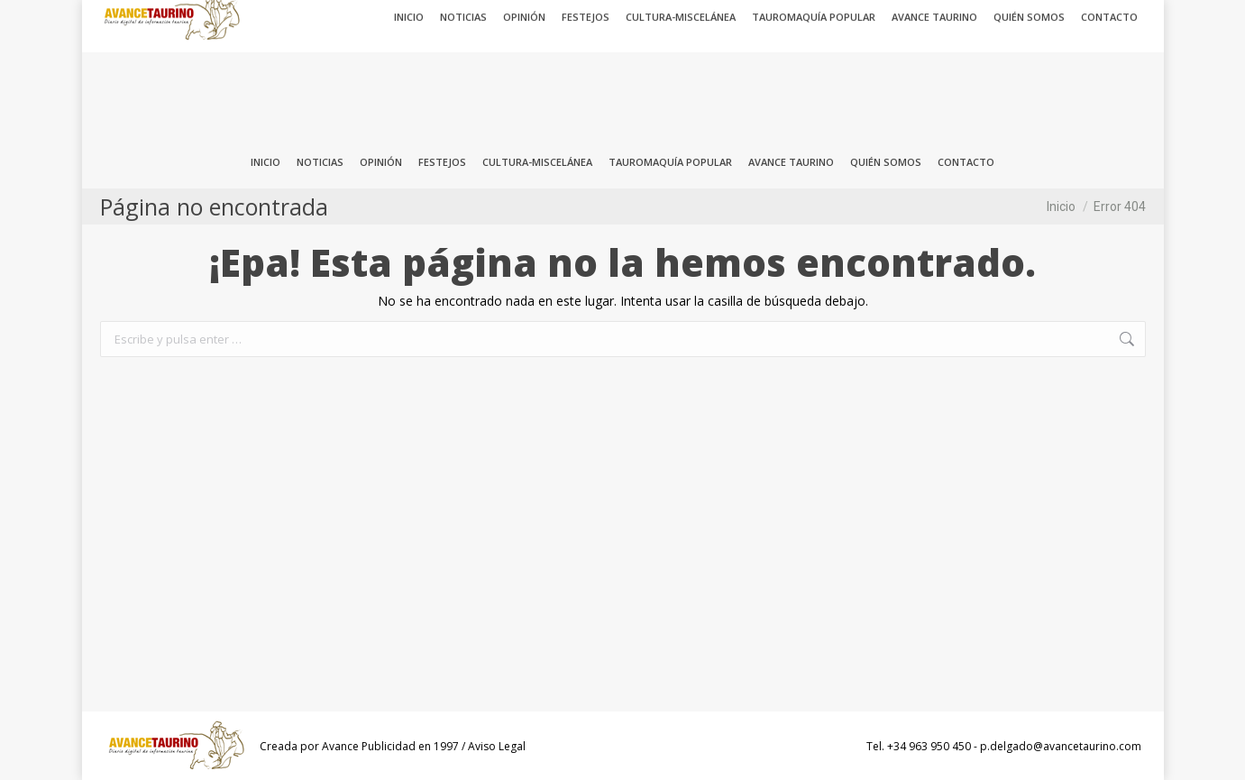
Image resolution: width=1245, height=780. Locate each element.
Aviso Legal (497, 746)
